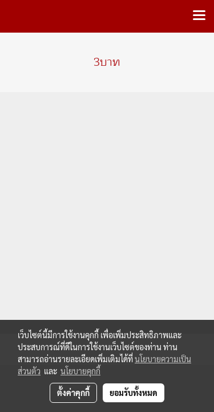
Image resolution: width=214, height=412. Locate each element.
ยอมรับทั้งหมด (134, 392)
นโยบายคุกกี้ (80, 371)
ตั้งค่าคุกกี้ (73, 392)
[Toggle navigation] (199, 16)
